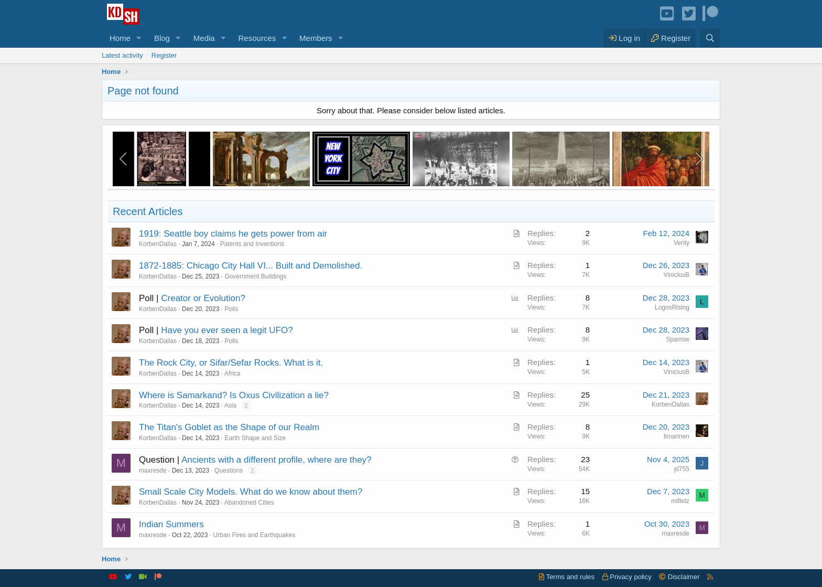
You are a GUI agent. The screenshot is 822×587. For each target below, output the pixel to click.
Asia (230, 405)
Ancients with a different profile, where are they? (276, 460)
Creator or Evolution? (203, 298)
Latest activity (122, 55)
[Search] (710, 38)
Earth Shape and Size (255, 438)
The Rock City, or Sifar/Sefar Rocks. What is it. (231, 363)
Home (120, 38)
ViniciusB (676, 275)
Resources (257, 38)
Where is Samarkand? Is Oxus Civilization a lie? (234, 395)
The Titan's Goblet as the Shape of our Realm (229, 427)
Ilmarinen (676, 436)
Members (315, 38)
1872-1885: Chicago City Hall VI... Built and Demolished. (250, 266)
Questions (228, 470)
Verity (681, 243)
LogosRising (672, 307)
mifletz (680, 501)
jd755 (681, 469)
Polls (231, 309)
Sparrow (677, 339)
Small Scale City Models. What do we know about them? (250, 492)
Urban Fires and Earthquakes (254, 535)
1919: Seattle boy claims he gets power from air (233, 234)
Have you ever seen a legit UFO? (227, 330)
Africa (232, 373)
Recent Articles (147, 211)
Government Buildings (255, 276)
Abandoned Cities (249, 502)
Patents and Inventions (252, 244)
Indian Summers (171, 524)
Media (204, 38)
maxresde (153, 470)
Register (164, 55)
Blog (162, 38)
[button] (139, 38)
